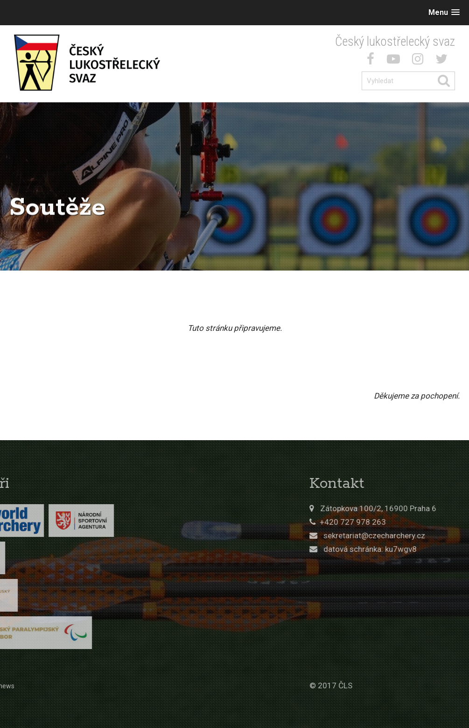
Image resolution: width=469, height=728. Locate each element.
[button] (444, 12)
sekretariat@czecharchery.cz (409, 535)
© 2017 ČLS (365, 685)
